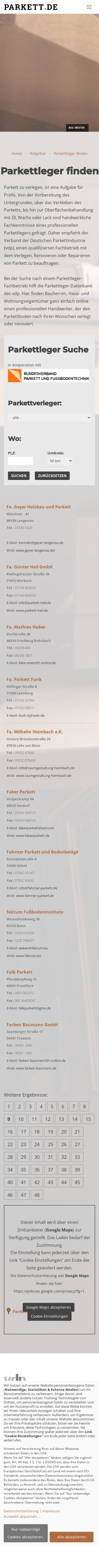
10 (20, 1119)
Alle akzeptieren (71, 1536)
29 (23, 1157)
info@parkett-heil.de (35, 602)
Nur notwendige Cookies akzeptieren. (25, 1533)
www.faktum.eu (28, 955)
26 (64, 1144)
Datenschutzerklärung (21, 1511)
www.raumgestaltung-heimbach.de (43, 775)
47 (23, 1195)
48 (37, 1195)
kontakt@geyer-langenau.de (41, 542)
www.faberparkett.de (32, 835)
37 (50, 1169)
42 (37, 1182)
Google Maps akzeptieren (48, 1307)
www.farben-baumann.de (36, 1068)
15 (88, 1119)
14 (74, 1119)
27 (77, 1144)
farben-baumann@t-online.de (42, 1060)
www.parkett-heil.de (32, 610)
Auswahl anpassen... (22, 1516)
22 (10, 1144)
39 (77, 1169)
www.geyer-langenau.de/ (35, 550)
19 (50, 1131)
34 (10, 1169)
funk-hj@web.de (31, 715)
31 (50, 1157)
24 (37, 1144)
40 (10, 1182)
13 (61, 1119)
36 (37, 1169)
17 (23, 1131)
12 (47, 1119)
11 (34, 1119)
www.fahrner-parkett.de (35, 895)
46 (10, 1195)
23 (23, 1144)
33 (77, 1157)
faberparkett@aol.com (36, 828)
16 (10, 1131)
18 (37, 1131)
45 (77, 1182)
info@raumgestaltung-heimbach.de (46, 767)
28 (10, 1157)
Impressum (51, 1511)
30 (37, 1157)
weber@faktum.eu (33, 948)
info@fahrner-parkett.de (38, 888)
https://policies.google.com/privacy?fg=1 (49, 1291)
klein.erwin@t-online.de (37, 662)
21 (77, 1131)
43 (50, 1182)
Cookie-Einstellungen (49, 1316)
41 (23, 1182)
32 (64, 1157)
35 (23, 1169)
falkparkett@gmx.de (35, 1008)
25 (50, 1144)
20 (64, 1131)
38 (64, 1169)
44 (64, 1182)
